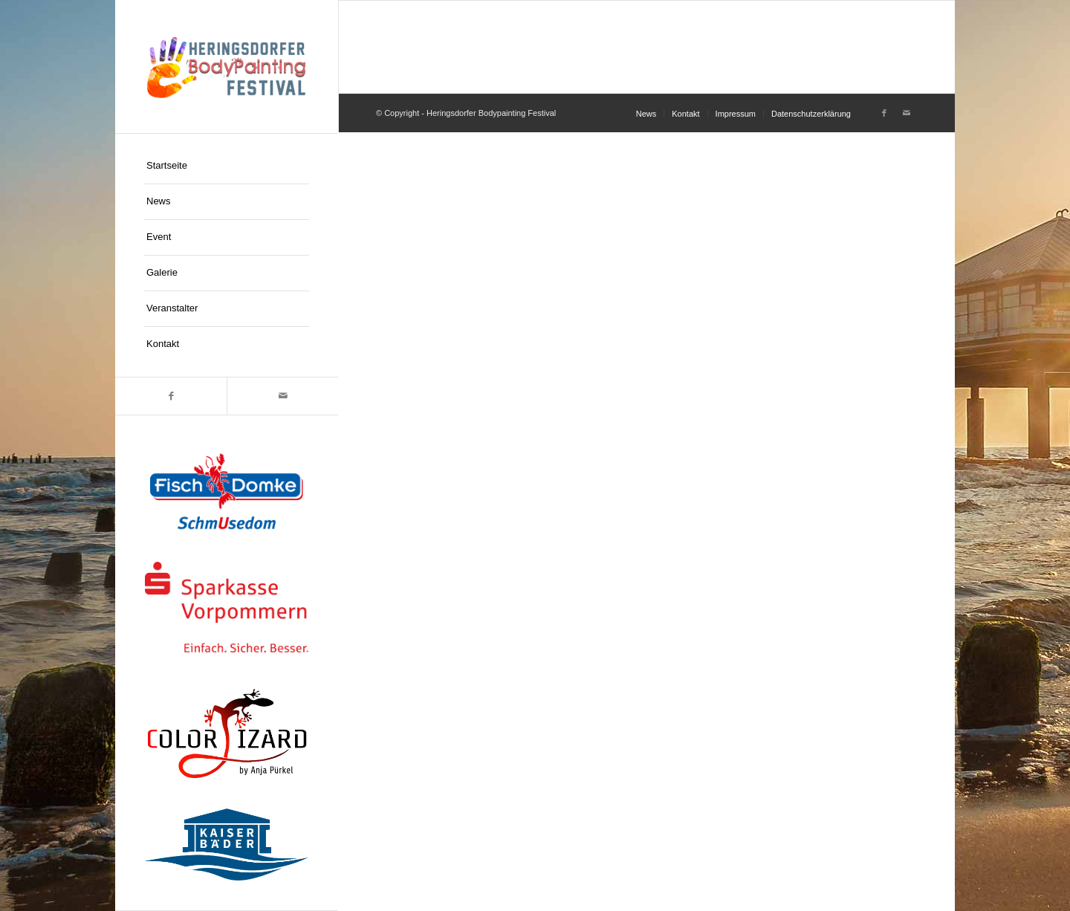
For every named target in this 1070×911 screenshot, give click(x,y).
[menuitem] (226, 166)
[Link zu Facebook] (171, 396)
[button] (32, 878)
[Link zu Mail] (282, 396)
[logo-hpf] (226, 66)
